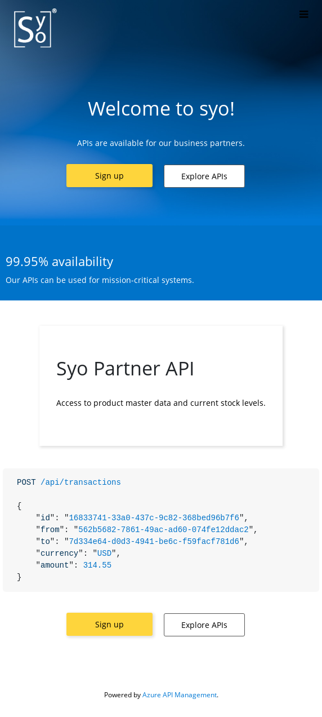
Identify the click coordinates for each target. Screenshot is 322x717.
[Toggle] (304, 15)
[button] (109, 175)
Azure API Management (179, 695)
